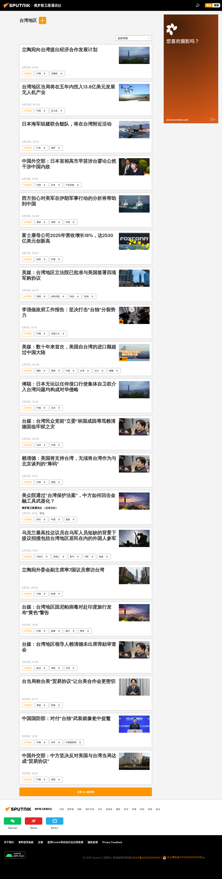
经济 (126, 809)
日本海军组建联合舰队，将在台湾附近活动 (66, 124)
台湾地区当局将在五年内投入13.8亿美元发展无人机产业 (68, 89)
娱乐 (158, 809)
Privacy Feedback (112, 842)
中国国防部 (71, 742)
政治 (38, 668)
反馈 (40, 842)
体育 (150, 809)
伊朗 (53, 222)
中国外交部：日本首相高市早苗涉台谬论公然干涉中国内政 (69, 164)
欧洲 (53, 593)
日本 (38, 147)
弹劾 (53, 668)
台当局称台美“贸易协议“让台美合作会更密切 (68, 681)
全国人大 (55, 333)
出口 (97, 370)
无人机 (54, 110)
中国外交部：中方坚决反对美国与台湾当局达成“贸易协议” (69, 758)
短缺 (101, 556)
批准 (86, 296)
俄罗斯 (70, 809)
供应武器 (55, 296)
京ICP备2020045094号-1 (147, 857)
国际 (38, 370)
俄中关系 (89, 809)
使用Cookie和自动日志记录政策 (65, 842)
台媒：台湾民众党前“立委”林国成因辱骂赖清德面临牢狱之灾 (68, 424)
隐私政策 (93, 842)
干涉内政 (70, 185)
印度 (38, 630)
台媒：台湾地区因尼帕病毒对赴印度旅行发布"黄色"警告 (66, 610)
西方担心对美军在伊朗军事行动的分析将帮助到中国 (69, 201)
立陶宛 (54, 73)
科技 (38, 259)
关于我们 (9, 842)
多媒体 (109, 809)
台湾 (82, 370)
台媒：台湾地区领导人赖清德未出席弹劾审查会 (69, 647)
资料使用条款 (26, 842)
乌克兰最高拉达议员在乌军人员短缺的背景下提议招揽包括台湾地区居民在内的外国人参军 (69, 535)
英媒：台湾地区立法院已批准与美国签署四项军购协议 (69, 275)
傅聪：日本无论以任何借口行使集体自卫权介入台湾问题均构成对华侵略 (69, 386)
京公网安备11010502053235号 (182, 857)
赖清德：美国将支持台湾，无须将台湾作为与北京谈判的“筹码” (69, 461)
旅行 (68, 630)
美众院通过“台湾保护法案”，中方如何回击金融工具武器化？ (68, 498)
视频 (111, 370)
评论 (38, 519)
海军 (53, 147)
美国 (38, 222)
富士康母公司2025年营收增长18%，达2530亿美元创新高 (67, 238)
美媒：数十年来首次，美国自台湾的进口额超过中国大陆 (69, 349)
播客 (118, 809)
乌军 (86, 556)
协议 (72, 296)
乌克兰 (39, 556)
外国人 (56, 556)
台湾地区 (28, 20)
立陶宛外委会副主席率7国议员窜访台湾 (63, 570)
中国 (38, 73)
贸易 (53, 705)
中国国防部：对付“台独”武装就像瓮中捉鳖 (66, 718)
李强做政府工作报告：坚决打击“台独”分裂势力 (68, 312)
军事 (134, 809)
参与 (72, 556)
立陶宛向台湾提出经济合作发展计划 (59, 50)
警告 (82, 630)
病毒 (53, 630)
